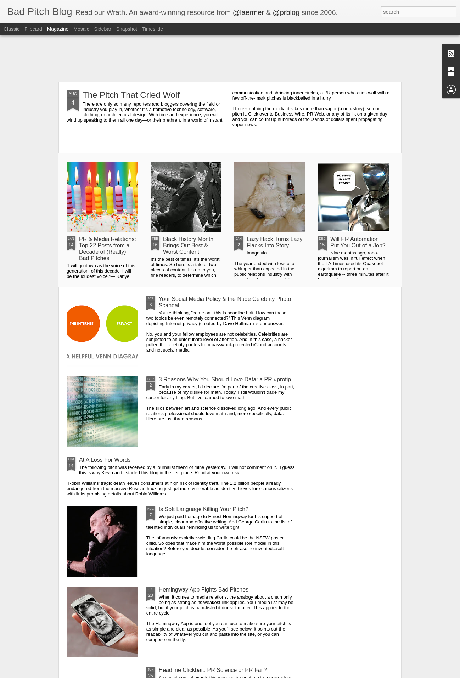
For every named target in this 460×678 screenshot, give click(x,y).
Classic (11, 29)
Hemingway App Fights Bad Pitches (203, 590)
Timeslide (152, 29)
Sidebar (102, 29)
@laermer (248, 12)
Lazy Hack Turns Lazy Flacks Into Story (274, 242)
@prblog (286, 12)
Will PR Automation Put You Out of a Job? (358, 242)
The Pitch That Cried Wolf (131, 95)
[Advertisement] (230, 58)
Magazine (58, 29)
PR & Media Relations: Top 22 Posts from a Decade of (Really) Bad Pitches (107, 248)
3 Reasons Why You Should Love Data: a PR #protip (225, 379)
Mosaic (81, 29)
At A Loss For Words (105, 460)
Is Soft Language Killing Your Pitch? (204, 509)
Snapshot (126, 29)
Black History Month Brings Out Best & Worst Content (188, 245)
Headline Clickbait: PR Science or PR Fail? (213, 670)
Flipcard (33, 29)
